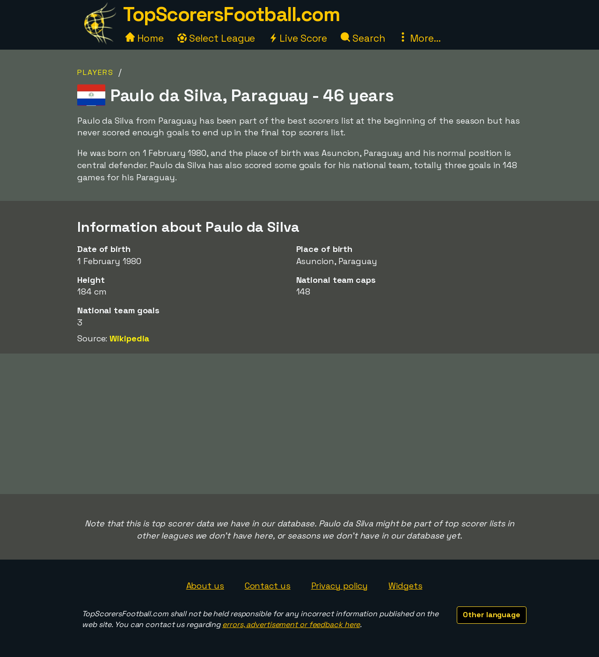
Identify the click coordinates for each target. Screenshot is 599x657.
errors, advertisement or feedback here (291, 624)
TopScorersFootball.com (231, 14)
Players (95, 72)
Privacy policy (339, 585)
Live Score (298, 38)
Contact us (268, 585)
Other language (491, 615)
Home (144, 38)
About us (205, 585)
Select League (216, 38)
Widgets (405, 585)
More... (419, 38)
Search (363, 38)
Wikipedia (129, 338)
